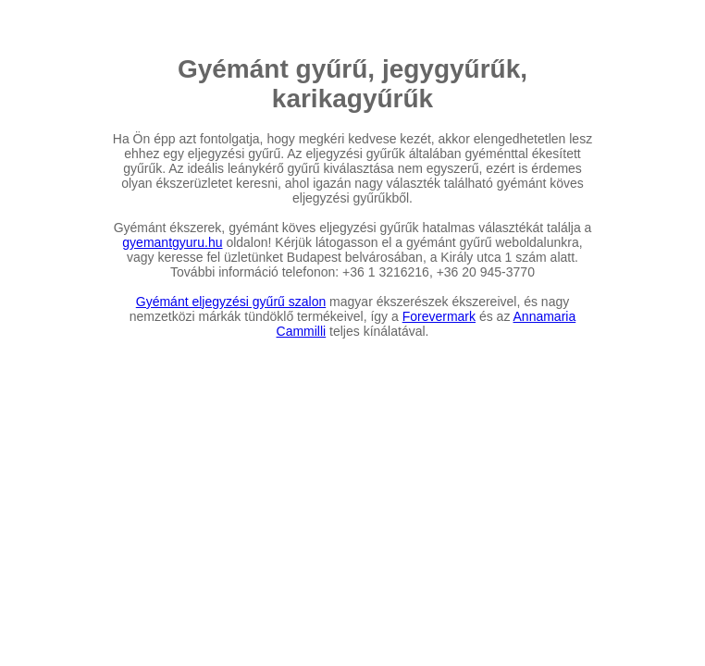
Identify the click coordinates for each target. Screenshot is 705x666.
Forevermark (439, 316)
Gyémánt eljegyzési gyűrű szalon (231, 301)
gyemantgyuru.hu (172, 242)
